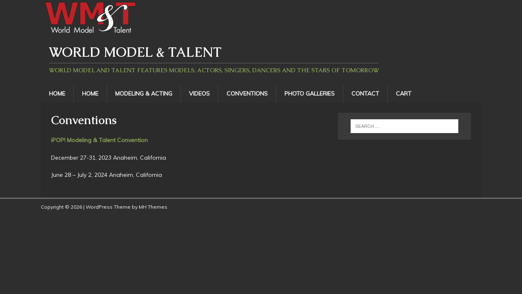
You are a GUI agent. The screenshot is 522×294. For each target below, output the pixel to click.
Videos (199, 93)
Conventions (247, 93)
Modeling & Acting (143, 93)
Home (57, 93)
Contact (365, 93)
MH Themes (153, 207)
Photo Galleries (309, 93)
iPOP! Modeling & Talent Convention (99, 140)
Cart (403, 93)
